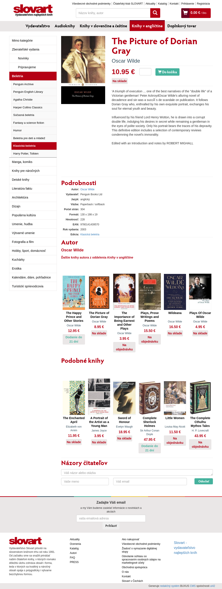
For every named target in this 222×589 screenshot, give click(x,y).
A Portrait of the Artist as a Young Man (99, 422)
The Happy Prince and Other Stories (73, 316)
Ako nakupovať (130, 539)
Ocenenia (75, 543)
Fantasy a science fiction (28, 122)
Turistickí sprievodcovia (27, 286)
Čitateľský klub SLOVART (128, 3)
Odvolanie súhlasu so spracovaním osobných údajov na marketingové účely (141, 559)
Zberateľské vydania (25, 49)
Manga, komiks (22, 162)
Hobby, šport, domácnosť (29, 250)
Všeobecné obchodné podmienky (91, 3)
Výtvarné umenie (23, 233)
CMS (193, 585)
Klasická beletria (24, 145)
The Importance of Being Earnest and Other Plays (124, 320)
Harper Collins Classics (27, 107)
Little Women (174, 418)
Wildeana (174, 313)
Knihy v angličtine (147, 25)
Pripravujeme (27, 67)
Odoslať (203, 481)
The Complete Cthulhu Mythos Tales (200, 422)
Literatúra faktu (22, 188)
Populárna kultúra (24, 215)
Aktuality (150, 3)
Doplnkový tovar (181, 25)
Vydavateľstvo (38, 25)
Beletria (17, 76)
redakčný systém (170, 585)
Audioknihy (65, 25)
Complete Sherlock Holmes (150, 422)
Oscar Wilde (126, 61)
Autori (73, 553)
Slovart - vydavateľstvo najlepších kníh (185, 548)
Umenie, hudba (22, 224)
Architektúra (20, 197)
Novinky (23, 58)
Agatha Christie (23, 99)
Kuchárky (18, 259)
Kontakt (174, 3)
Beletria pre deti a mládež (29, 138)
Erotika (16, 268)
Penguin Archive (23, 84)
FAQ (72, 557)
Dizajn (16, 206)
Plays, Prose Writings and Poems (149, 316)
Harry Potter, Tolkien (26, 153)
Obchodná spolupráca (134, 567)
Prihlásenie (187, 3)
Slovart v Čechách (132, 580)
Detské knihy (20, 179)
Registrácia (203, 3)
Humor (17, 130)
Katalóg (162, 3)
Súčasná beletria (23, 115)
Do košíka (167, 72)
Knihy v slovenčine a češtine (103, 25)
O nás (125, 571)
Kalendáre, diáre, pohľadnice (31, 277)
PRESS (74, 562)
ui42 (212, 585)
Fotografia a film (23, 242)
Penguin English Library (28, 91)
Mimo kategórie (22, 40)
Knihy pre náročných (26, 170)
